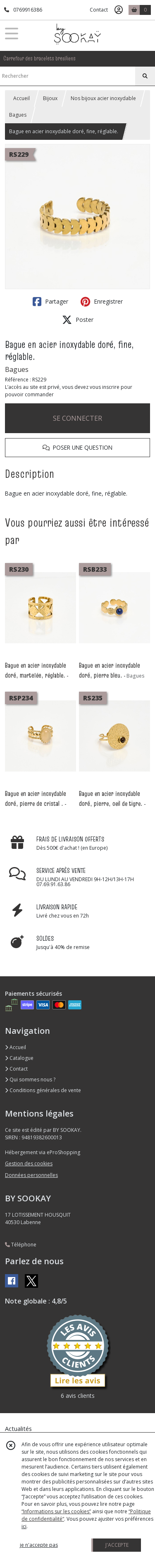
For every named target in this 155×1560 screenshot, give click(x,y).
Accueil (21, 98)
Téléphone (20, 1244)
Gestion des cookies (28, 1163)
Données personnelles (31, 1175)
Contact (99, 9)
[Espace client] (119, 10)
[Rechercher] (145, 76)
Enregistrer (102, 302)
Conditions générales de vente (43, 1090)
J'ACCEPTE (117, 1544)
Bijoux (50, 98)
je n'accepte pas (39, 1544)
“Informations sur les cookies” (56, 1511)
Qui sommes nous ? (30, 1079)
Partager (50, 302)
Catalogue (19, 1058)
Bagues (17, 114)
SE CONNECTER (77, 418)
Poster (77, 320)
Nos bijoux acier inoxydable (103, 98)
